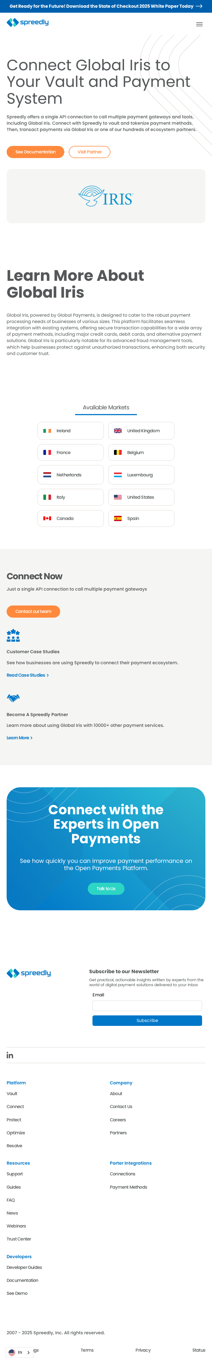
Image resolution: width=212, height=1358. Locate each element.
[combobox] (19, 1352)
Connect (15, 1106)
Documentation (22, 1280)
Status (198, 1350)
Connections (122, 1174)
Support (15, 1174)
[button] (199, 24)
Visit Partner (90, 152)
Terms (87, 1350)
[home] (31, 22)
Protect (14, 1120)
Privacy (143, 1350)
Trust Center (19, 1239)
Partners (118, 1133)
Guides (14, 1187)
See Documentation (35, 152)
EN (15, 1352)
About (116, 1093)
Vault (12, 1093)
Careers (118, 1120)
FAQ (11, 1200)
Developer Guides (24, 1267)
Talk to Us (106, 888)
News (12, 1213)
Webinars (16, 1226)
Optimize (16, 1133)
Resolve (14, 1146)
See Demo (17, 1293)
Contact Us (121, 1106)
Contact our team (33, 611)
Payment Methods (128, 1187)
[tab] (106, 408)
